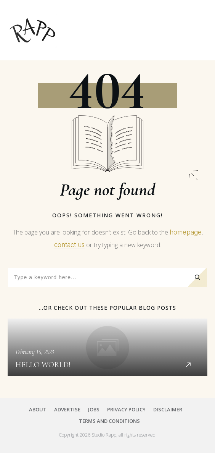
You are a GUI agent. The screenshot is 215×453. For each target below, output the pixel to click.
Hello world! (107, 347)
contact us (69, 245)
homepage (186, 232)
